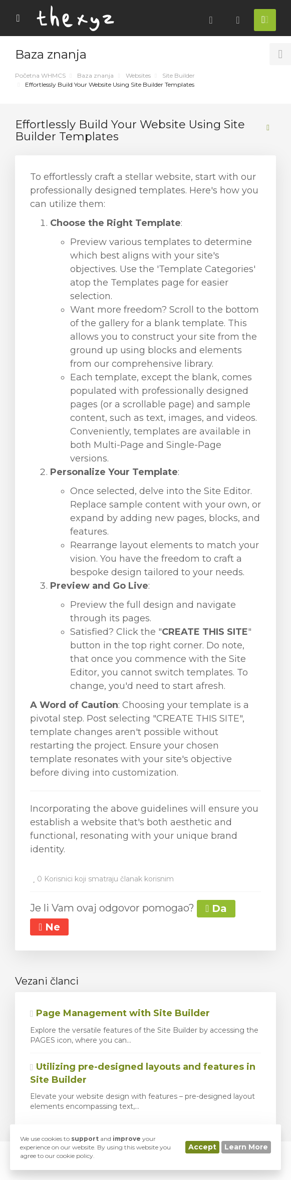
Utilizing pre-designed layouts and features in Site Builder (142, 1073)
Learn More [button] (246, 1146)
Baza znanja (95, 75)
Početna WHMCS (40, 75)
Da (216, 908)
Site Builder (178, 75)
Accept (202, 1146)
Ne (49, 927)
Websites (138, 75)
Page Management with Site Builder (120, 1013)
